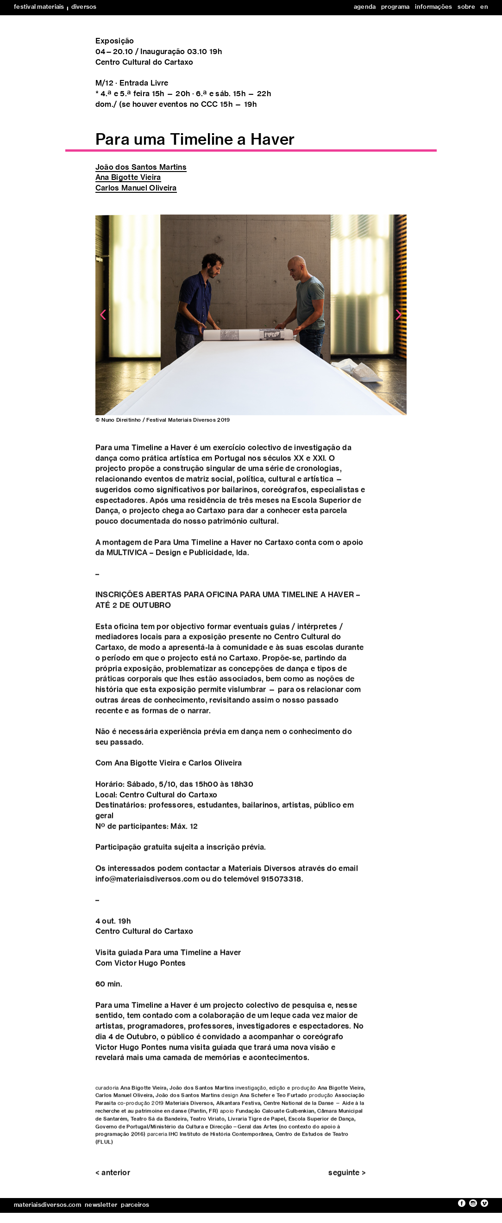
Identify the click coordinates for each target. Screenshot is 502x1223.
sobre (466, 7)
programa (395, 7)
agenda (365, 7)
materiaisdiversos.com (47, 1205)
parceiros (135, 1205)
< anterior (112, 1179)
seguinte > (347, 1179)
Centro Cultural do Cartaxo (144, 62)
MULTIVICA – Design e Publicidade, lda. (178, 559)
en (484, 7)
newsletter (101, 1205)
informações (433, 7)
